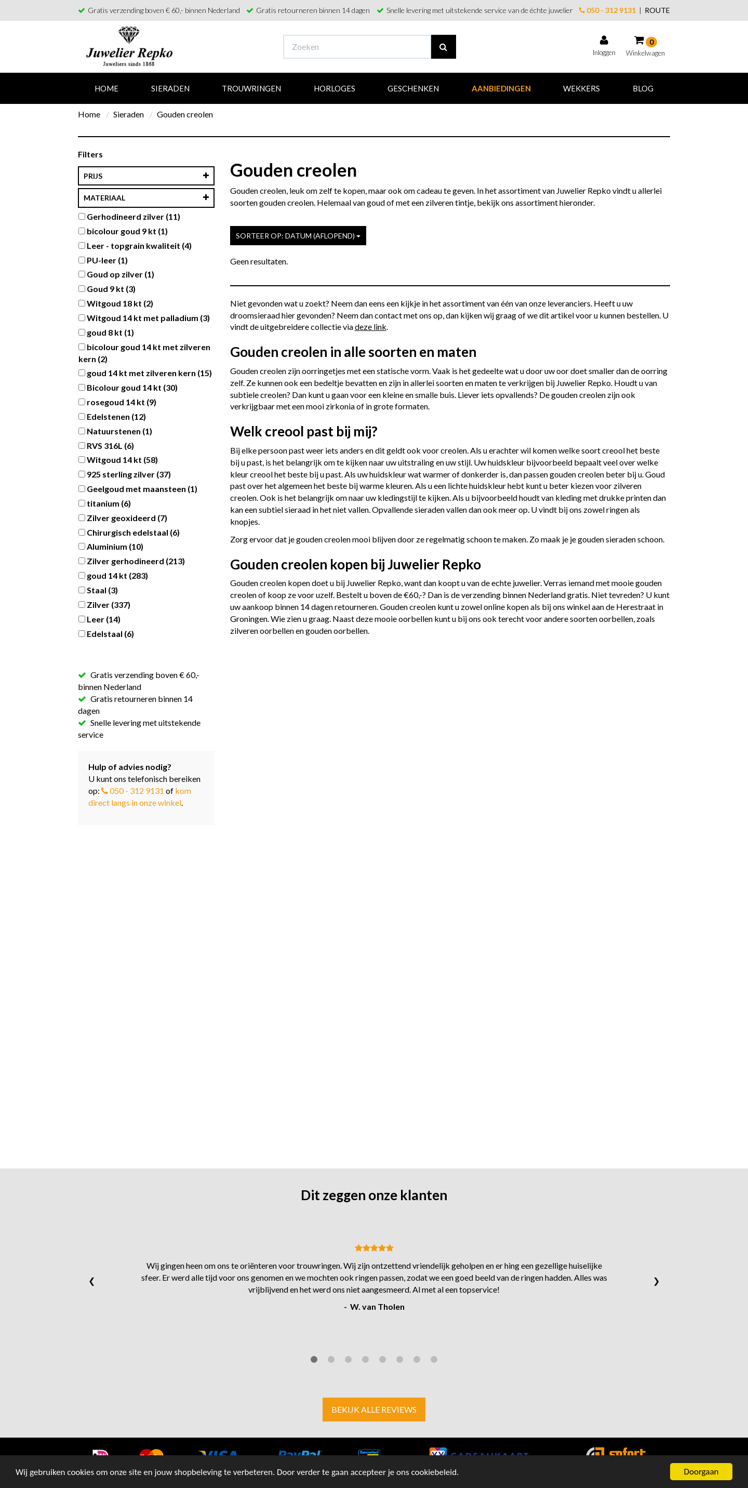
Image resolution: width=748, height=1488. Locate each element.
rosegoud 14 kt (117, 402)
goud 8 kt (106, 332)
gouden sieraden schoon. (620, 539)
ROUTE (657, 10)
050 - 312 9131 (607, 10)
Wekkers (581, 88)
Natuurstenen (115, 431)
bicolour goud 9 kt (123, 231)
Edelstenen (112, 416)
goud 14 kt (113, 575)
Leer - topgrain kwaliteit (135, 245)
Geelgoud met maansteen (137, 489)
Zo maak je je (552, 539)
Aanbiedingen (501, 88)
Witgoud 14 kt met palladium (144, 318)
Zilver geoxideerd (122, 518)
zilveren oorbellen (262, 630)
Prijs (146, 176)
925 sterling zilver (124, 474)
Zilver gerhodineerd (131, 561)
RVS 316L (106, 445)
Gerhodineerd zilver (129, 216)
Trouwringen (251, 88)
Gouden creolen (185, 114)
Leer (99, 619)
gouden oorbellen (336, 630)
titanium (104, 503)
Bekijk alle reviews (374, 1409)
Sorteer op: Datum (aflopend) (298, 235)
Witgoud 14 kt (118, 459)
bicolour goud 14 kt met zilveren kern (144, 353)
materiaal (146, 198)
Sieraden (170, 88)
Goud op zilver (116, 274)
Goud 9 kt (107, 289)
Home (106, 88)
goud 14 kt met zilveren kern (145, 373)
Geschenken (413, 88)
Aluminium (110, 546)
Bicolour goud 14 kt (128, 387)
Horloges (334, 88)
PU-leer (103, 260)
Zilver (104, 604)
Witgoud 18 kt (115, 303)
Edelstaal (106, 634)
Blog (643, 88)
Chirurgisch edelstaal (129, 532)
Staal (98, 590)
